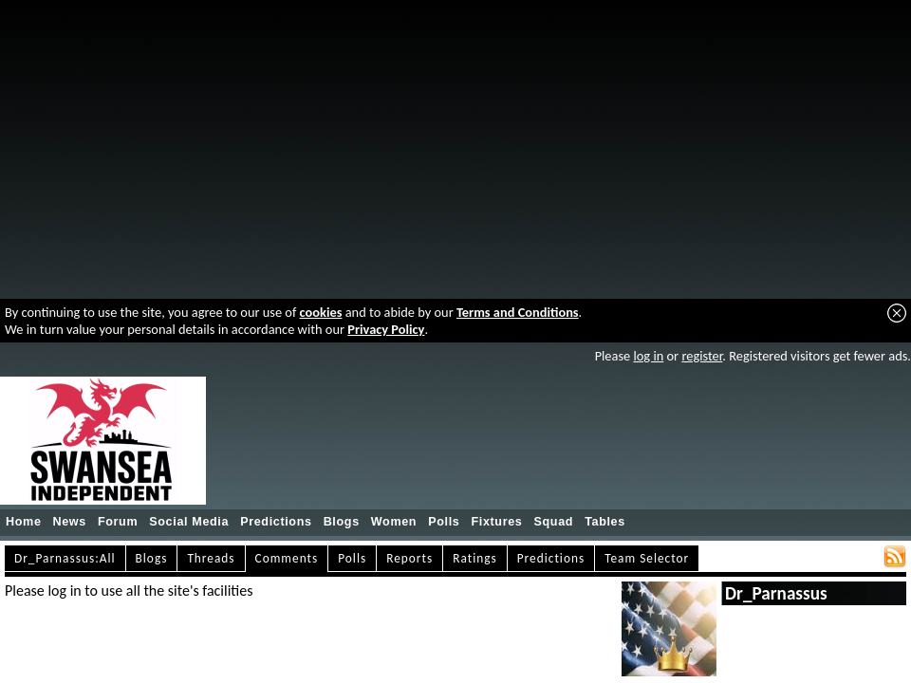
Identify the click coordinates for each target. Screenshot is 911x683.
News (69, 521)
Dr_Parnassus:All (65, 558)
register (701, 355)
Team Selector (646, 558)
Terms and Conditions (517, 312)
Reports (409, 558)
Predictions (276, 521)
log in (648, 355)
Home (24, 521)
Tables (605, 521)
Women (394, 521)
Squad (553, 521)
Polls (443, 521)
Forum (118, 521)
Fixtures (496, 521)
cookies (321, 312)
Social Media (189, 521)
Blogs (342, 521)
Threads (210, 558)
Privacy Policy (385, 329)
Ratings (475, 558)
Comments (287, 558)
